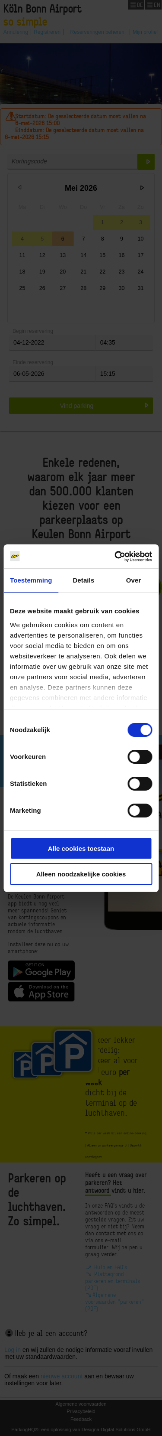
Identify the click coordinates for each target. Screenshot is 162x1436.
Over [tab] (133, 580)
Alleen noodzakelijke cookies (81, 874)
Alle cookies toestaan (81, 848)
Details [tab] (83, 580)
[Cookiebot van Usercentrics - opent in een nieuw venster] (115, 556)
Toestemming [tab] (31, 580)
